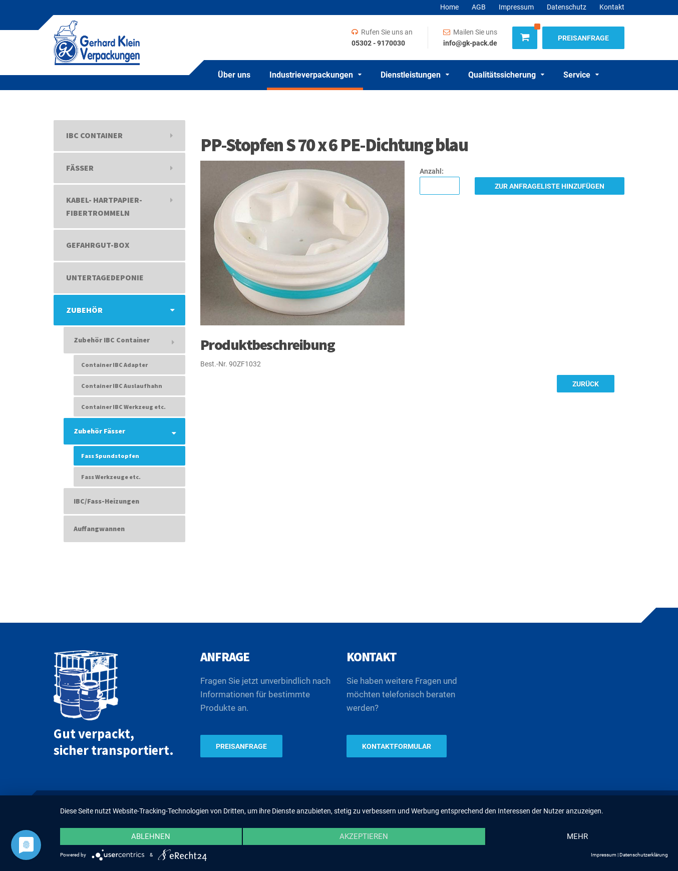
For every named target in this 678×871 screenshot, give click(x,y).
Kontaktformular (396, 746)
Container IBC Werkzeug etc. (123, 406)
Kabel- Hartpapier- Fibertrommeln (104, 206)
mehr (577, 836)
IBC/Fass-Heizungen (106, 501)
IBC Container (94, 135)
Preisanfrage (583, 38)
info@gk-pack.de (470, 43)
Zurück (585, 384)
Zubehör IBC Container (112, 339)
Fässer (80, 168)
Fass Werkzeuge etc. (111, 477)
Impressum (516, 7)
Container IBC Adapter (114, 364)
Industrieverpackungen (311, 75)
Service (576, 75)
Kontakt (611, 7)
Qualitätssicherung (502, 75)
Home (449, 7)
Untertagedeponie (105, 277)
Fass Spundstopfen (110, 456)
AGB (479, 7)
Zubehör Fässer (99, 431)
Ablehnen (150, 836)
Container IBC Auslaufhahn (121, 385)
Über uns (234, 75)
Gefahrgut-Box (97, 245)
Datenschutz (566, 7)
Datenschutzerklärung (643, 854)
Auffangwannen (99, 528)
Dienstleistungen (411, 75)
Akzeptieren (364, 836)
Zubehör (84, 310)
